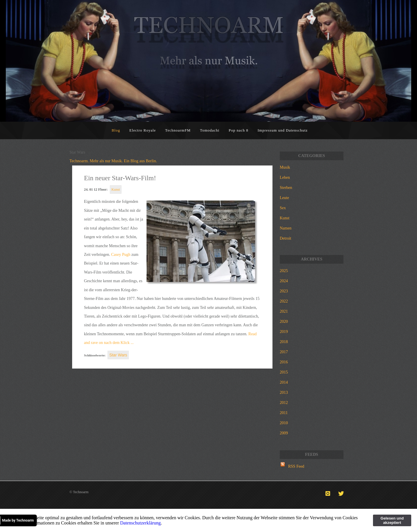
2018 (284, 342)
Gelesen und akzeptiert (392, 520)
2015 (284, 372)
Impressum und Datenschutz (283, 130)
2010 (284, 423)
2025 (284, 271)
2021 (284, 311)
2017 (284, 352)
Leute (284, 198)
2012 (284, 402)
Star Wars (118, 355)
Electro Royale (142, 130)
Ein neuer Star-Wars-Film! (120, 178)
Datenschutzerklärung (140, 522)
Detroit (285, 238)
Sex (283, 208)
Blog (115, 130)
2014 (284, 382)
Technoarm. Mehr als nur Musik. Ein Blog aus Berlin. (113, 161)
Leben (285, 177)
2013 (284, 392)
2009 (284, 433)
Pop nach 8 (238, 130)
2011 (284, 413)
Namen (285, 228)
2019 (284, 331)
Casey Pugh (121, 254)
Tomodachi (209, 130)
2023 (284, 291)
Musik (285, 167)
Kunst (115, 189)
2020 (284, 321)
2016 (284, 362)
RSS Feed (296, 466)
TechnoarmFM (178, 130)
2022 (284, 301)
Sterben (286, 187)
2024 (284, 281)
